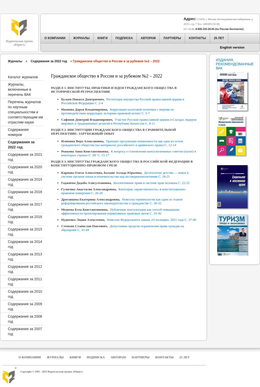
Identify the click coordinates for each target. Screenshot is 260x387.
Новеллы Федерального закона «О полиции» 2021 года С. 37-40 (151, 220)
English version (232, 47)
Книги (75, 357)
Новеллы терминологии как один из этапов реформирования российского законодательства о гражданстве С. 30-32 (121, 201)
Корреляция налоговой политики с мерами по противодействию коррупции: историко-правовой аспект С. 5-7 (117, 111)
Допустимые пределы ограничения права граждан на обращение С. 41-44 (122, 228)
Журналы (15, 61)
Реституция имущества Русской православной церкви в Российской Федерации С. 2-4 (122, 101)
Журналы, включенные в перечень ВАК (19, 89)
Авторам (118, 357)
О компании (30, 357)
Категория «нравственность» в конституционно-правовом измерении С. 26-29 (123, 191)
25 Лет (185, 357)
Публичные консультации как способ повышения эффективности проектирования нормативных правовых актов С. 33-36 (120, 211)
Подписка (96, 357)
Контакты (164, 357)
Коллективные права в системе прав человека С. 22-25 (151, 183)
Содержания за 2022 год (49, 61)
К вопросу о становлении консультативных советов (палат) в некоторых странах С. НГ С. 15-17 (128, 153)
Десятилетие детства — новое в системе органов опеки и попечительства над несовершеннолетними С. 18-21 (125, 174)
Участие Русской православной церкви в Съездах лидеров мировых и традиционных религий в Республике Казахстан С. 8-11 (128, 121)
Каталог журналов (23, 77)
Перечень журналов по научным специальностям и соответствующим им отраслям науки (25, 112)
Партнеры (141, 357)
